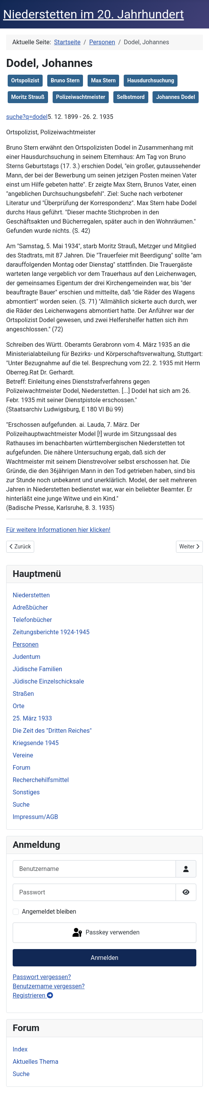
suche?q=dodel (27, 116)
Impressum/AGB (35, 817)
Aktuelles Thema (35, 1061)
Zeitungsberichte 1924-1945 (51, 632)
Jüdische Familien (37, 669)
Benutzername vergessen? (49, 986)
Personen (25, 644)
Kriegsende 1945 (36, 743)
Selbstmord (131, 97)
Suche (21, 804)
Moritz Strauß (28, 97)
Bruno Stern (65, 80)
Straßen (23, 693)
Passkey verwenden (105, 933)
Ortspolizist (25, 80)
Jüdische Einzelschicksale (48, 681)
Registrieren (33, 995)
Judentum (26, 656)
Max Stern (103, 80)
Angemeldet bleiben (49, 911)
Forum (21, 767)
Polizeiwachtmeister (80, 97)
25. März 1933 (32, 718)
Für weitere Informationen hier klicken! (58, 529)
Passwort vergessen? (42, 977)
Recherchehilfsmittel (41, 780)
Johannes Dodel (175, 97)
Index (20, 1049)
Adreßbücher (30, 607)
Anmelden (104, 957)
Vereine (23, 755)
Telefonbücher (32, 619)
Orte (19, 706)
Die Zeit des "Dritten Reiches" (52, 730)
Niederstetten (31, 595)
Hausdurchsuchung (150, 80)
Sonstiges (26, 792)
